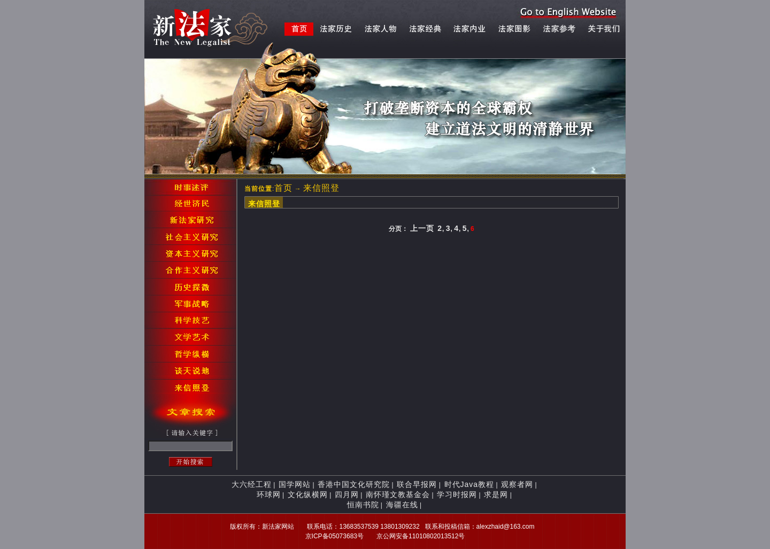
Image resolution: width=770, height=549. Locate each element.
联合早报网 (417, 484)
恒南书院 (363, 504)
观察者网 (517, 484)
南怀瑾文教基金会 (398, 494)
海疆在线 (402, 504)
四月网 (347, 494)
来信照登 (321, 187)
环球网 (269, 494)
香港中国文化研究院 (354, 484)
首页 (283, 187)
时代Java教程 (469, 484)
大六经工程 (252, 484)
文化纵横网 (308, 494)
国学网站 (295, 484)
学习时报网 (457, 494)
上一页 (422, 228)
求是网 (496, 494)
